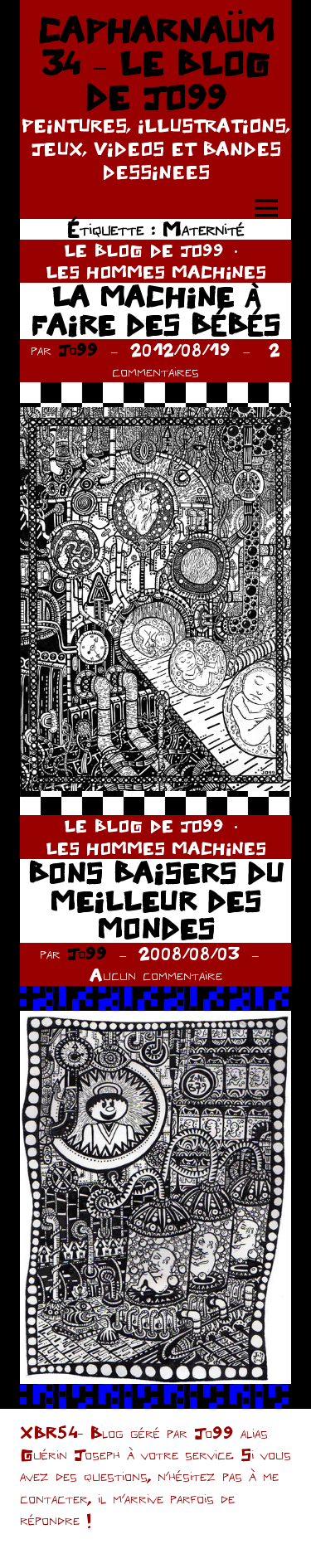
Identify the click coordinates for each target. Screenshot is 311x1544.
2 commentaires (196, 360)
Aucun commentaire (156, 975)
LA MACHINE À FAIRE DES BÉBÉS (155, 310)
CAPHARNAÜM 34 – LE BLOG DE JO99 (156, 63)
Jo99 (78, 349)
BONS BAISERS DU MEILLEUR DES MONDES (155, 900)
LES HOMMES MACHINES (156, 271)
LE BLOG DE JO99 (144, 250)
